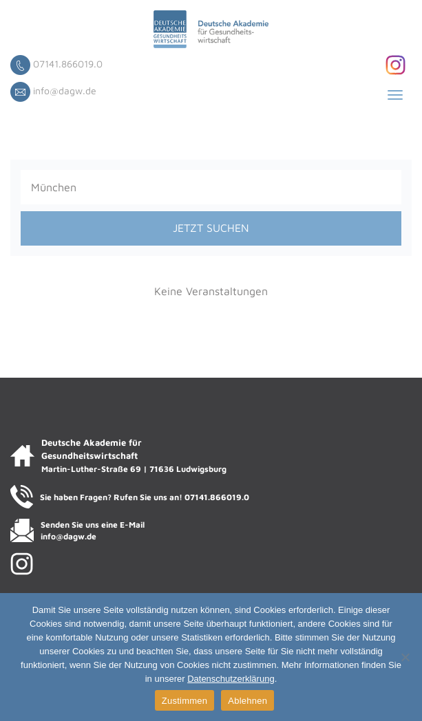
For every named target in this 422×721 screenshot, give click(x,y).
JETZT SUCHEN (211, 228)
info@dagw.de (64, 90)
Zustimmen (185, 701)
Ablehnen (247, 701)
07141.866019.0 (68, 63)
